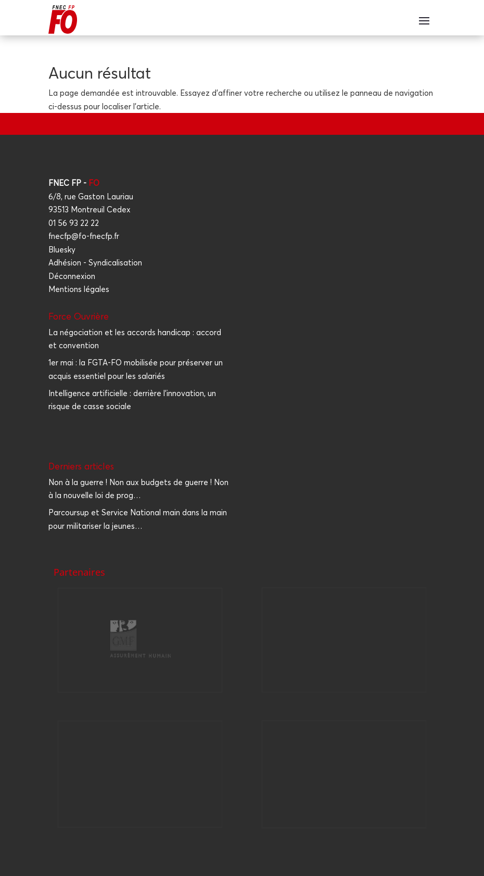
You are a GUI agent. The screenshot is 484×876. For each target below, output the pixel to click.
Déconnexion (71, 276)
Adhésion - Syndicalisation (95, 263)
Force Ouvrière (78, 316)
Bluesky (61, 250)
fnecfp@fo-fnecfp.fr (83, 236)
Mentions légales (78, 289)
